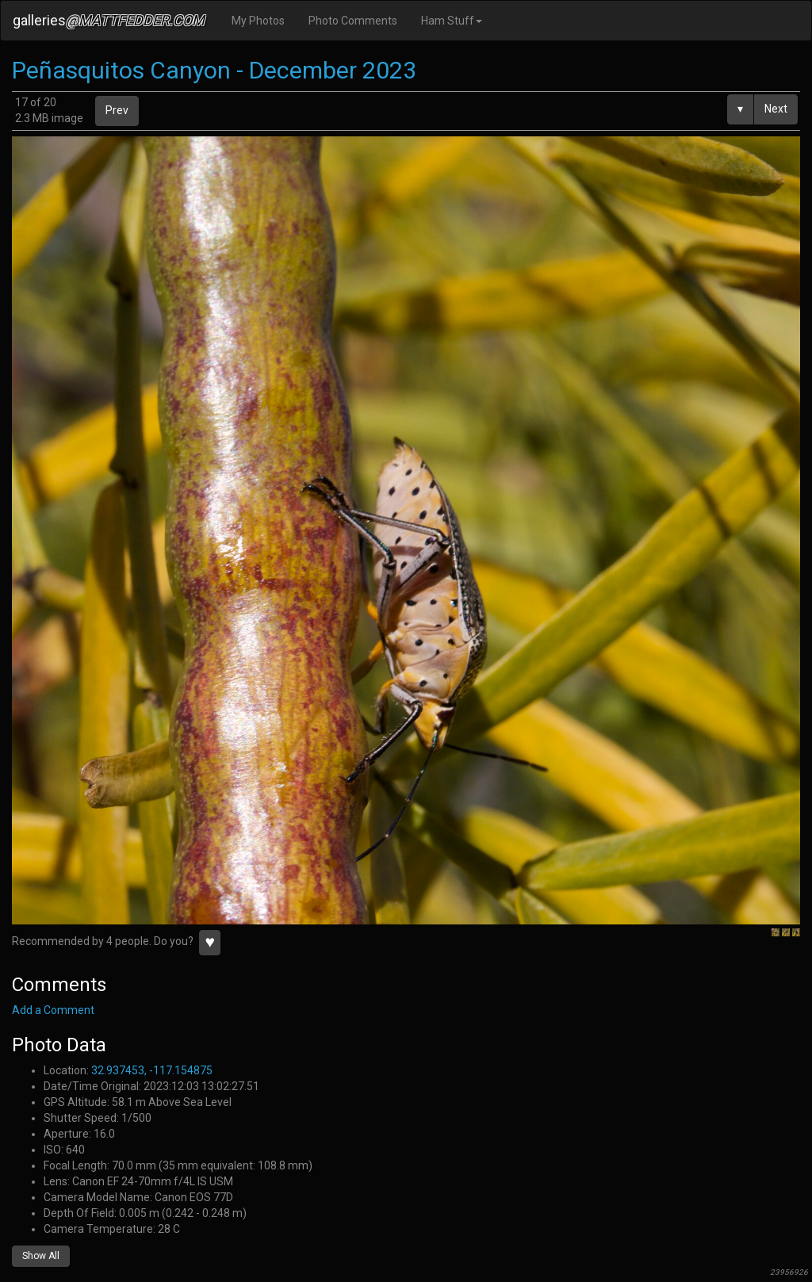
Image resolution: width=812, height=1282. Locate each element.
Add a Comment (53, 1010)
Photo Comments (352, 20)
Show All (40, 1255)
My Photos (258, 20)
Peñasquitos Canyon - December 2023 (214, 70)
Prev (116, 110)
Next (775, 108)
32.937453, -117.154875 (152, 1070)
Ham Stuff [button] (451, 20)
